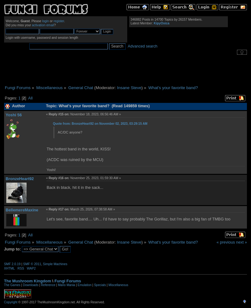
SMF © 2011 (32, 264)
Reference (48, 285)
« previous (226, 242)
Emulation (84, 285)
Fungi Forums (67, 281)
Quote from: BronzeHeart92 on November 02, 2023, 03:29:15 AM (100, 123)
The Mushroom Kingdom (27, 281)
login (45, 21)
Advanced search (143, 46)
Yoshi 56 (14, 115)
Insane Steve (129, 87)
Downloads (30, 285)
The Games (12, 285)
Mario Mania (66, 285)
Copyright (11, 302)
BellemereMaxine (22, 210)
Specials (100, 285)
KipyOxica (161, 23)
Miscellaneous (118, 285)
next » (241, 242)
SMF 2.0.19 (12, 264)
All (30, 98)
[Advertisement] (125, 70)
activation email (43, 25)
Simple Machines (55, 264)
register (58, 21)
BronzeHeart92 (20, 178)
